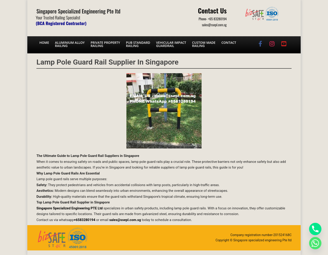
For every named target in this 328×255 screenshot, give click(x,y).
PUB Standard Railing (138, 44)
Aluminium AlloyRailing (70, 44)
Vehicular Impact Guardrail (171, 44)
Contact (228, 42)
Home (44, 42)
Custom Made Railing (203, 44)
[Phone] (315, 229)
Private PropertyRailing (105, 44)
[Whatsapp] (315, 243)
